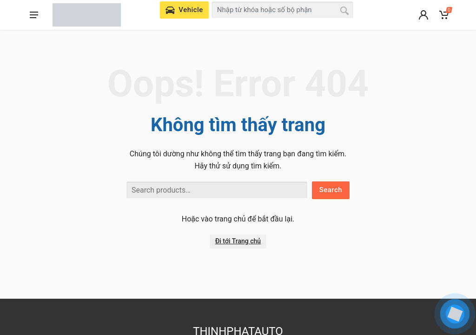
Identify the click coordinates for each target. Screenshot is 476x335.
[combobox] (283, 9)
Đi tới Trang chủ (238, 241)
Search (330, 190)
